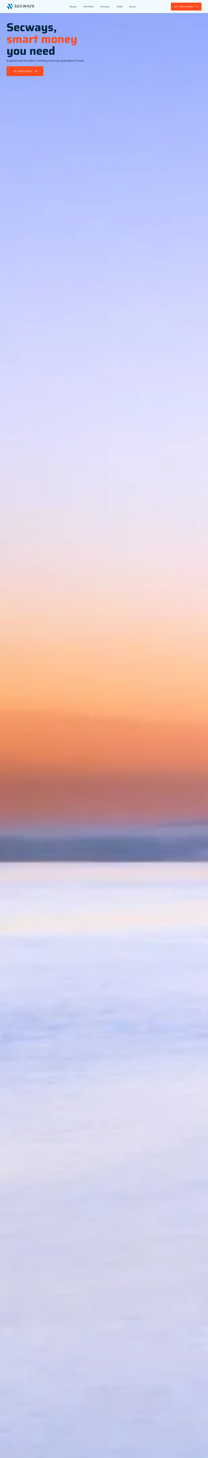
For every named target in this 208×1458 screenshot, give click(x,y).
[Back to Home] (20, 6)
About (73, 6)
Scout (132, 6)
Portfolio (88, 6)
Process (105, 6)
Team (119, 6)
